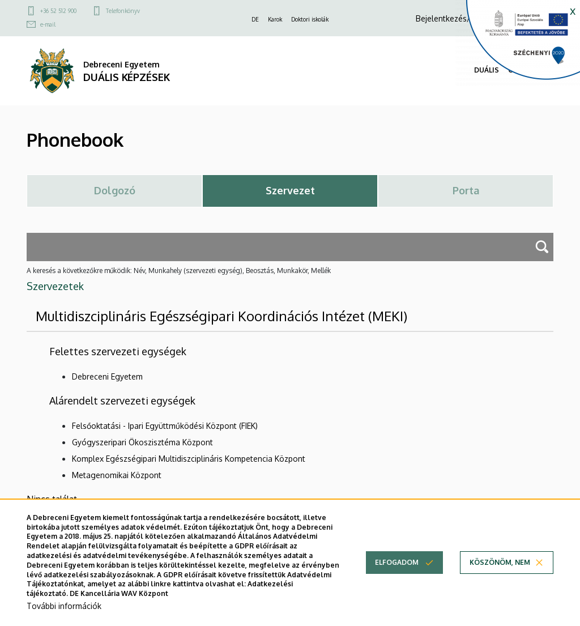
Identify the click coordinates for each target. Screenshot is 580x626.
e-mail (48, 24)
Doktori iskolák (310, 19)
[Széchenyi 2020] (517, 43)
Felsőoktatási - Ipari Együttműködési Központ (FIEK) (165, 426)
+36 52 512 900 (58, 10)
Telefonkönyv (123, 10)
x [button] (572, 10)
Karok (275, 19)
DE (255, 19)
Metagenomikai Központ (116, 475)
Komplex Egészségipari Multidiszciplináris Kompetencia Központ (188, 458)
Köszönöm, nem (500, 564)
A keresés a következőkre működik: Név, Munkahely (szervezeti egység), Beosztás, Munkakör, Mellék (179, 270)
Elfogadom (397, 564)
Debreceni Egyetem (107, 376)
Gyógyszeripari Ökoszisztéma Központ (142, 442)
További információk (64, 607)
